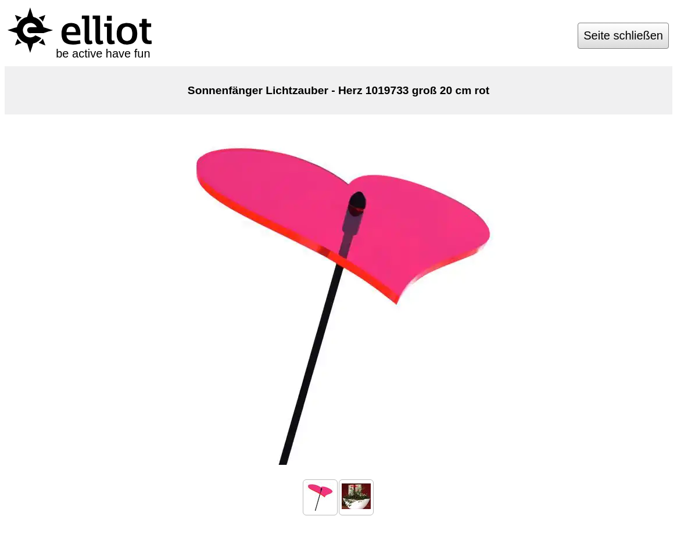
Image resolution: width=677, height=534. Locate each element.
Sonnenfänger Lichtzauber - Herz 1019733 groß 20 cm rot (338, 90)
